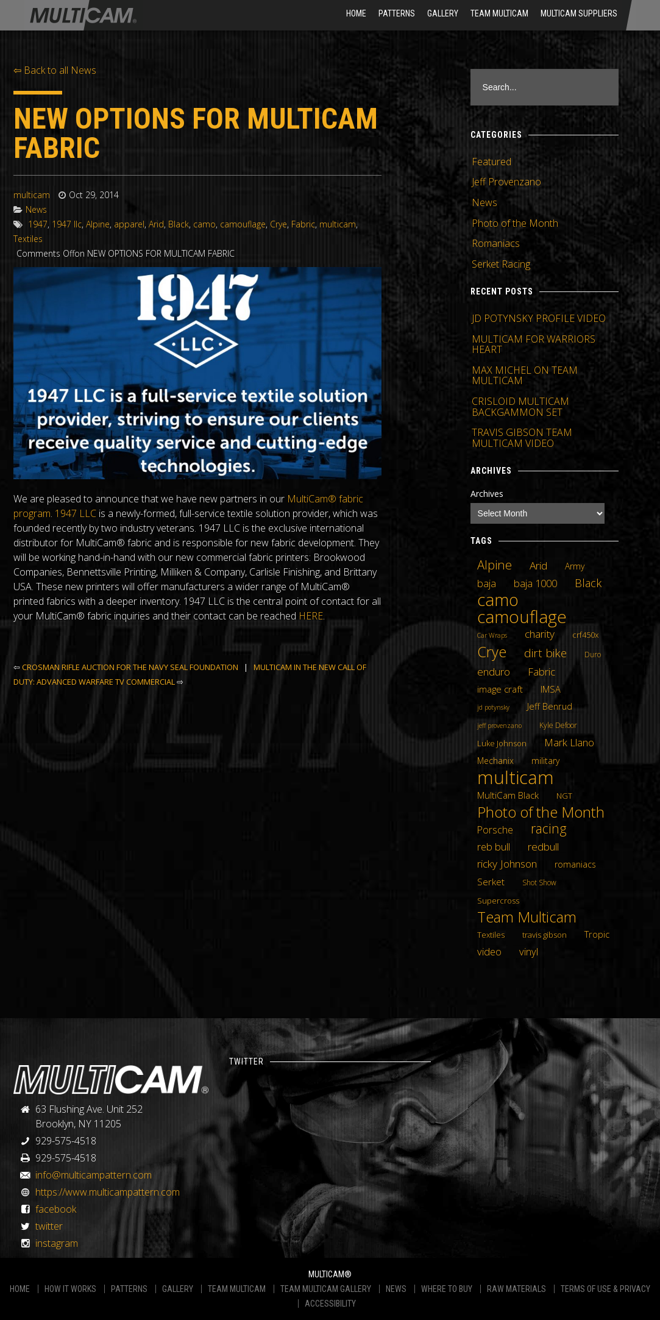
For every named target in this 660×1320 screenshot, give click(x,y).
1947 (38, 224)
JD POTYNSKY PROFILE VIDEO (539, 318)
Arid (156, 224)
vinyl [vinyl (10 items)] (528, 951)
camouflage (243, 224)
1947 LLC (75, 513)
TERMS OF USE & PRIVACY (605, 1289)
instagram (56, 1243)
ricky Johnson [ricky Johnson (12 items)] (507, 863)
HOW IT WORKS (70, 1289)
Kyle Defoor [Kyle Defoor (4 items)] (558, 725)
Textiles (28, 238)
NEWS (396, 1289)
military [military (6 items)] (545, 760)
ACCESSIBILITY (330, 1303)
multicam (31, 195)
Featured (491, 161)
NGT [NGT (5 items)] (564, 795)
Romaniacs (496, 243)
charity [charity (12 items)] (540, 633)
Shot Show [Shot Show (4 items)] (539, 882)
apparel (129, 224)
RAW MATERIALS (516, 1289)
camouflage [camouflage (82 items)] (522, 616)
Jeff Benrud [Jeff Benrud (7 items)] (549, 706)
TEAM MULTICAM (237, 1289)
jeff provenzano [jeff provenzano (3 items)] (499, 725)
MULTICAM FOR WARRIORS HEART (533, 344)
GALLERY (177, 1289)
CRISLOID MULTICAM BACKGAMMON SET (520, 406)
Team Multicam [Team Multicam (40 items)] (527, 917)
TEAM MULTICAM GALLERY (325, 1289)
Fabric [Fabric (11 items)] (541, 672)
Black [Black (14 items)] (588, 583)
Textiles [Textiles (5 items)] (491, 934)
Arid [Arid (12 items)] (538, 565)
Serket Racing (501, 264)
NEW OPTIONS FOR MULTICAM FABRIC (195, 133)
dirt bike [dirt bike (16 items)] (545, 653)
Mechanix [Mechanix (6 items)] (495, 760)
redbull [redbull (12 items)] (543, 846)
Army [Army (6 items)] (574, 566)
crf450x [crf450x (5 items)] (585, 634)
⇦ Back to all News (54, 70)
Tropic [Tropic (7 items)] (596, 934)
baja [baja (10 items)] (486, 583)
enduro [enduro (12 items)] (493, 671)
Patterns (396, 13)
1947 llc (67, 224)
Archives (486, 493)
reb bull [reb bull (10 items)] (493, 847)
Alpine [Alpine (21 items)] (494, 564)
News (36, 209)
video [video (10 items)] (489, 951)
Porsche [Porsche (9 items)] (495, 830)
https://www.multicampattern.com (107, 1192)
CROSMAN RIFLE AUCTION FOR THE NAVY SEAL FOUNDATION (130, 667)
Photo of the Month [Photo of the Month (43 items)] (541, 812)
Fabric (303, 224)
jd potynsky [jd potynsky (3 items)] (493, 707)
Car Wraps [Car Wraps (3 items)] (492, 635)
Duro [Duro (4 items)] (592, 654)
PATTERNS (129, 1289)
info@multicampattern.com (93, 1175)
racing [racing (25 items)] (549, 828)
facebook (55, 1209)
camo (204, 224)
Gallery (442, 13)
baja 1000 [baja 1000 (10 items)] (535, 583)
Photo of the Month (515, 223)
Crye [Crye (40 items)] (491, 651)
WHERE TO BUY (446, 1289)
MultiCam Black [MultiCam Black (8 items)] (508, 795)
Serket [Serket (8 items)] (491, 882)
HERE (311, 616)
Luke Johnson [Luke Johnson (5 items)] (502, 743)
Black (178, 224)
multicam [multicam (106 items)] (515, 777)
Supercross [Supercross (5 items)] (498, 900)
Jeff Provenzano (506, 181)
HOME (356, 13)
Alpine (98, 224)
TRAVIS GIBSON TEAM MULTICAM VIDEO (522, 438)
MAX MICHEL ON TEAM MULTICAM (525, 375)
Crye (278, 224)
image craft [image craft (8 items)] (500, 689)
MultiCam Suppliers (579, 13)
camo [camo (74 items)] (498, 600)
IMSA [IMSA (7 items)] (551, 689)
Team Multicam (499, 13)
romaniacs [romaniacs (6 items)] (575, 864)
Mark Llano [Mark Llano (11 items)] (569, 742)
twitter (49, 1226)
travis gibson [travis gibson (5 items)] (544, 934)
